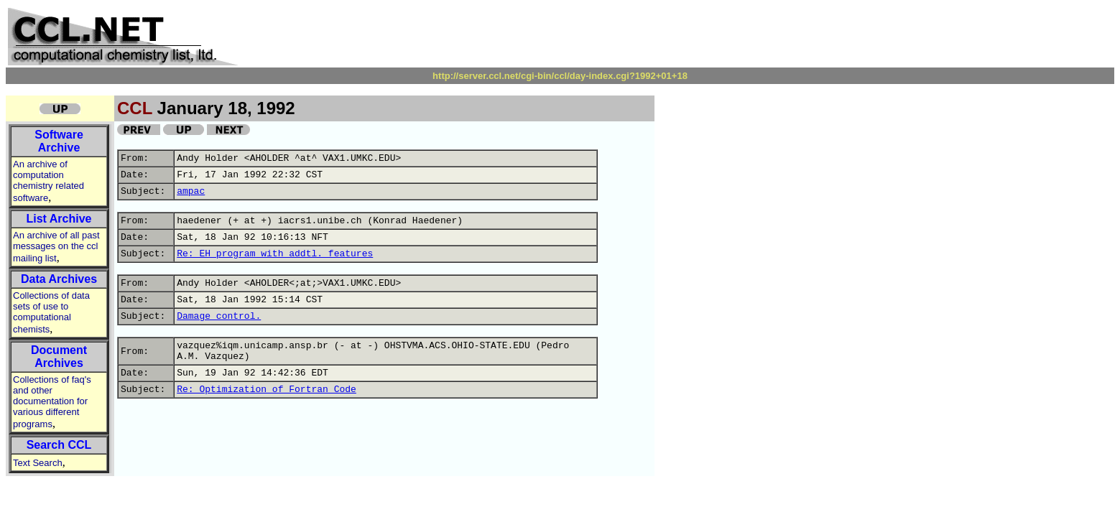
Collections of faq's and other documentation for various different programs (52, 401)
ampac (191, 191)
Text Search (38, 462)
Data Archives (59, 279)
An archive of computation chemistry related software (48, 181)
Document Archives (59, 356)
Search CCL (59, 445)
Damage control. (219, 316)
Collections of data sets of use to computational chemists (51, 312)
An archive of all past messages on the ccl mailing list (56, 247)
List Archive (59, 219)
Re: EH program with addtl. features (275, 253)
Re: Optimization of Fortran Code (266, 389)
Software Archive (58, 141)
